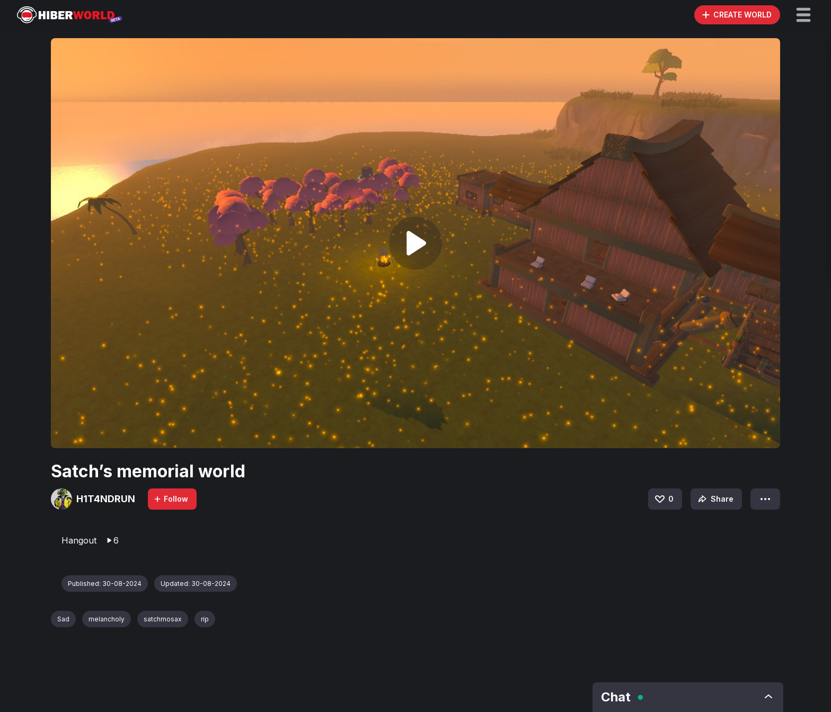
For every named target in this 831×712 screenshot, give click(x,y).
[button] (803, 14)
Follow (170, 498)
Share (714, 499)
